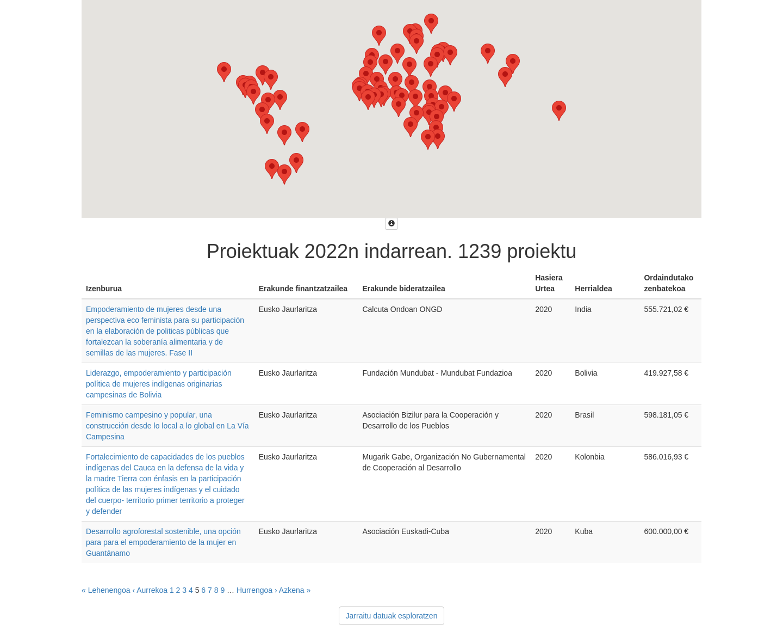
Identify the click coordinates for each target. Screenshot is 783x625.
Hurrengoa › (257, 590)
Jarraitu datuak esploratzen (392, 615)
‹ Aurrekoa (149, 590)
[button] (412, 85)
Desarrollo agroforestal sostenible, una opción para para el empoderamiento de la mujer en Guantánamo (163, 542)
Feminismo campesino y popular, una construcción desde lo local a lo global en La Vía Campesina (167, 425)
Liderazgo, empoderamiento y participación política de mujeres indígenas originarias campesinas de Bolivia (159, 384)
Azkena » (294, 590)
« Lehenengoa (106, 590)
